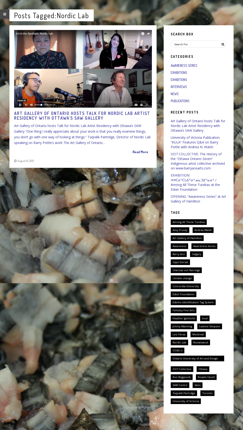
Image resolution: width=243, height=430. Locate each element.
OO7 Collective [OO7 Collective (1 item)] (182, 369)
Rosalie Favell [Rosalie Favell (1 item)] (206, 377)
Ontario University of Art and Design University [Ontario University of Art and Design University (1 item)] (195, 359)
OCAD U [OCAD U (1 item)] (177, 350)
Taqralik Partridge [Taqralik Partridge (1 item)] (184, 393)
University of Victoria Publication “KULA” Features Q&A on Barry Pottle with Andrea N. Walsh (195, 142)
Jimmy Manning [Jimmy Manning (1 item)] (182, 326)
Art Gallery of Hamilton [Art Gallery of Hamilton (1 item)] (187, 238)
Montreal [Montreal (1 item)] (198, 334)
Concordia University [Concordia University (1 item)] (186, 286)
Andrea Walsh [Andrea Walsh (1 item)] (203, 230)
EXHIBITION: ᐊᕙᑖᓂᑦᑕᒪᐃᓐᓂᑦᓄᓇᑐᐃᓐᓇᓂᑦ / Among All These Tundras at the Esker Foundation (195, 182)
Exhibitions (179, 73)
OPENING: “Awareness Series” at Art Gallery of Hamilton (198, 198)
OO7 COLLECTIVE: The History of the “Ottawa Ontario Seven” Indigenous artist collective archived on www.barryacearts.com (198, 161)
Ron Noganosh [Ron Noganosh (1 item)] (182, 377)
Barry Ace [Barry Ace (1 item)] (179, 254)
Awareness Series (184, 65)
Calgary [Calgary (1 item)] (196, 254)
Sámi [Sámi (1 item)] (197, 385)
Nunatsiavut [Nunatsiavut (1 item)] (200, 342)
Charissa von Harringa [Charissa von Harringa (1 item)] (186, 270)
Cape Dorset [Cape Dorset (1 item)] (180, 262)
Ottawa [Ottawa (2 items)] (202, 369)
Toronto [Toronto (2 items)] (207, 393)
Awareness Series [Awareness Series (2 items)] (204, 246)
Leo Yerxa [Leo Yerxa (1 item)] (179, 334)
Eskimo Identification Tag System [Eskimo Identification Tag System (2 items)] (193, 302)
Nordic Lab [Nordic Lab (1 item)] (179, 342)
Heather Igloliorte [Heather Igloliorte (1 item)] (184, 318)
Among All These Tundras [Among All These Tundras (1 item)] (189, 222)
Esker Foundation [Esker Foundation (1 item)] (183, 294)
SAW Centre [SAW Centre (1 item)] (180, 385)
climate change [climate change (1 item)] (182, 278)
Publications (180, 101)
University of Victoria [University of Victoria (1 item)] (186, 401)
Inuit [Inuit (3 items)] (205, 318)
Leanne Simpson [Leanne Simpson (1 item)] (209, 326)
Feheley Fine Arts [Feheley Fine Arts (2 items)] (183, 310)
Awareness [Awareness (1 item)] (179, 246)
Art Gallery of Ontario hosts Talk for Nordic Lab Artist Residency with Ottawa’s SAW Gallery (198, 126)
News (175, 94)
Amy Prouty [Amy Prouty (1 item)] (180, 230)
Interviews (179, 87)
